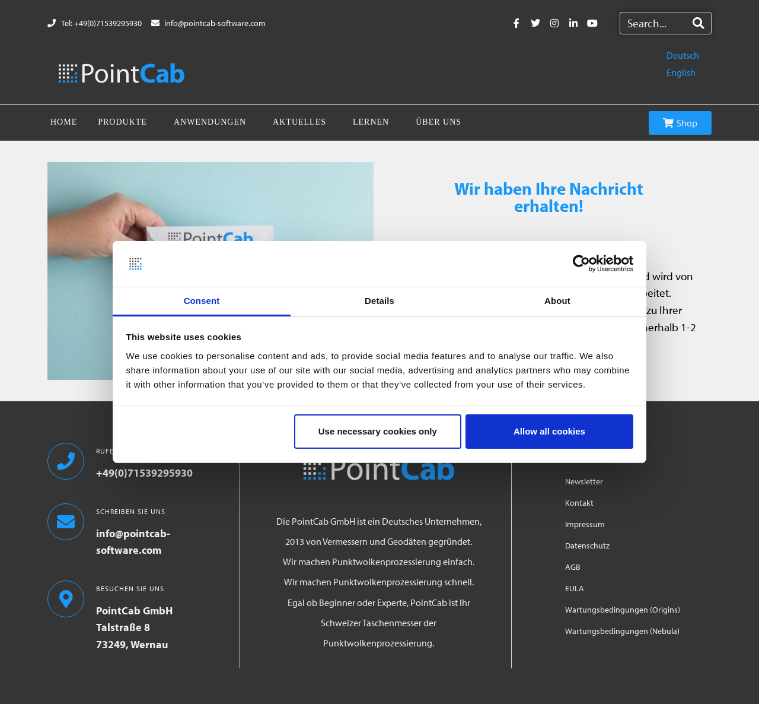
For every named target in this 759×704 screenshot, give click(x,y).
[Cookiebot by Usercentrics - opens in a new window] (581, 264)
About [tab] (557, 301)
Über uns (438, 122)
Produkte (122, 122)
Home (63, 122)
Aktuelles (299, 122)
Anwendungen (210, 122)
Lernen (371, 122)
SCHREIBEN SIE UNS (130, 511)
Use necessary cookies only (377, 431)
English (681, 72)
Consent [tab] (202, 301)
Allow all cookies (549, 431)
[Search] (698, 23)
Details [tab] (379, 301)
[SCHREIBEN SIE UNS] (65, 521)
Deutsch (682, 55)
